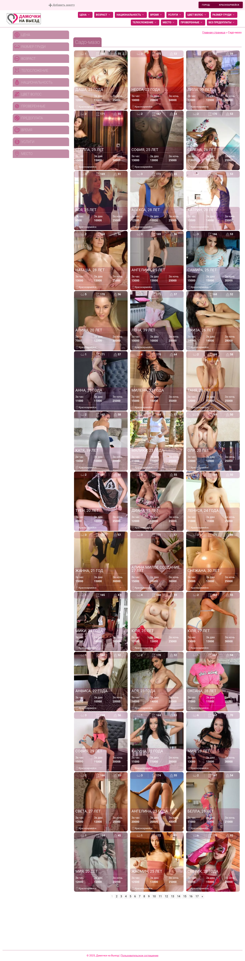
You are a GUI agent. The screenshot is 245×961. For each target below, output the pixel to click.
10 (154, 896)
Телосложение (145, 22)
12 (166, 896)
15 (184, 896)
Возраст (103, 15)
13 (172, 896)
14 (178, 896)
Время (156, 15)
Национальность (131, 15)
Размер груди (224, 15)
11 (160, 896)
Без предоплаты (222, 22)
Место (169, 22)
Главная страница (213, 32)
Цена (85, 15)
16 (190, 896)
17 (197, 896)
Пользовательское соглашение (139, 955)
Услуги (175, 15)
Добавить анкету (62, 5)
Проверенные (192, 22)
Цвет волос (197, 15)
